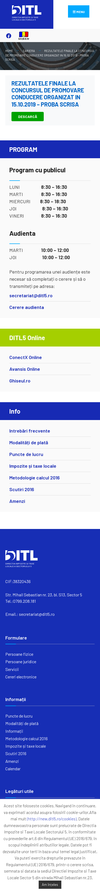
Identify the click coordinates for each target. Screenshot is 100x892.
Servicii (12, 669)
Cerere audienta (26, 307)
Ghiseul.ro (19, 381)
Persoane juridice (20, 661)
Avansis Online (24, 369)
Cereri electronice (21, 676)
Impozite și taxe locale (32, 466)
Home (9, 50)
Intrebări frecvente (29, 431)
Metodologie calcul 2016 (34, 477)
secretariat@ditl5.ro (31, 295)
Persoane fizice (19, 654)
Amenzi (17, 501)
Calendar (13, 768)
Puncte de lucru (26, 454)
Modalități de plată (28, 442)
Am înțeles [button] (50, 884)
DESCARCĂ (27, 116)
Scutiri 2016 (21, 489)
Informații (14, 731)
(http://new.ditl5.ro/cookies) (52, 818)
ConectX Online (25, 357)
